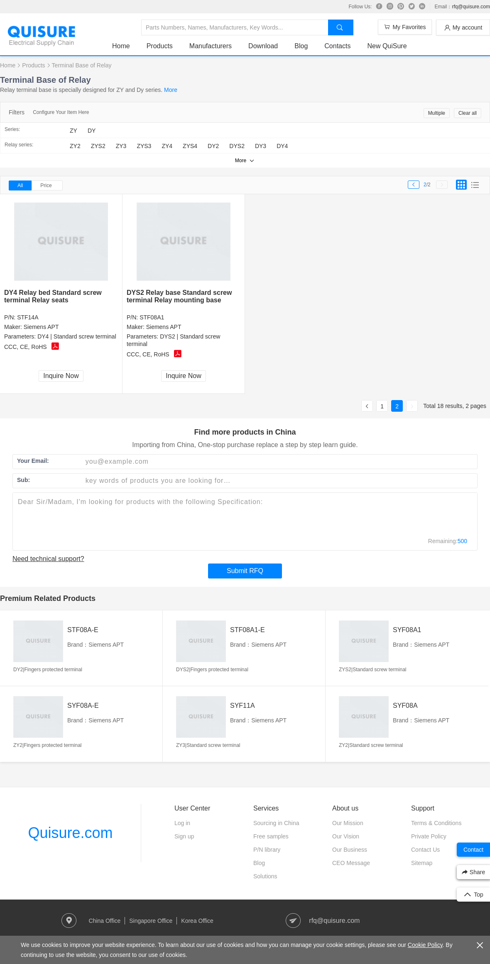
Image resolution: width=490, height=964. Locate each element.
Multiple (436, 113)
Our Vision (345, 836)
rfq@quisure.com (471, 7)
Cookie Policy (425, 945)
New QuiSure (387, 45)
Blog (301, 45)
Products (160, 45)
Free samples (271, 836)
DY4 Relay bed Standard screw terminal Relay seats (53, 296)
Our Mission (347, 823)
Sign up (184, 836)
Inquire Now (60, 375)
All (20, 185)
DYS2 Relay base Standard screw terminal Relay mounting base (179, 296)
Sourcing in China (276, 823)
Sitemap (421, 863)
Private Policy (428, 836)
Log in (182, 823)
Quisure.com (70, 832)
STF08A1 (152, 317)
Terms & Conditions (436, 823)
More (170, 90)
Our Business (349, 849)
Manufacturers (210, 45)
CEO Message (351, 863)
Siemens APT (41, 327)
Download (263, 45)
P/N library (266, 849)
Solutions (265, 876)
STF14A (27, 317)
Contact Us (425, 849)
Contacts (337, 45)
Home (121, 45)
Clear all (467, 113)
